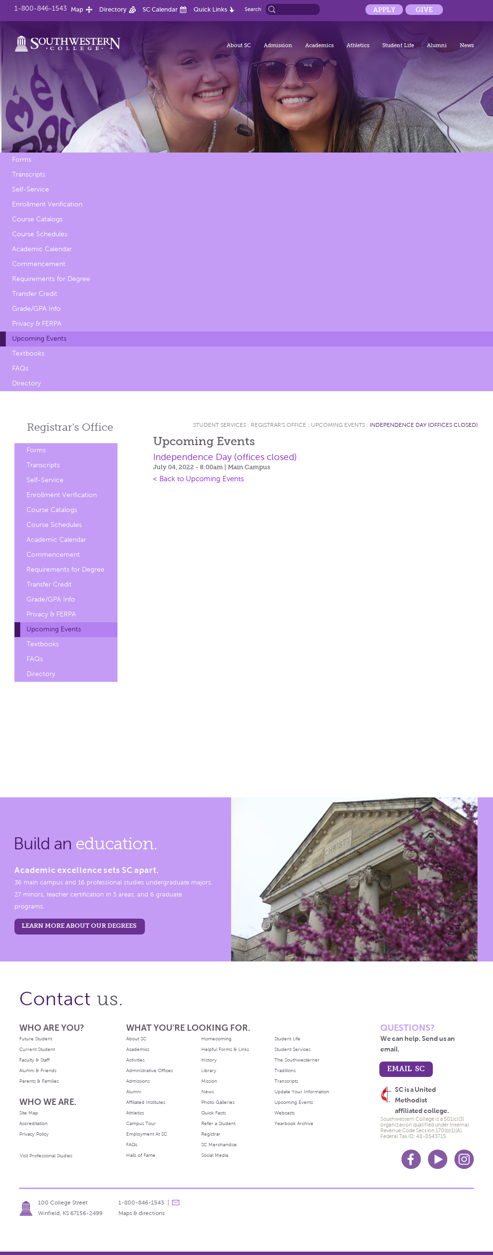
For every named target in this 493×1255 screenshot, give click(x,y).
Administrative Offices (149, 1070)
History (209, 1060)
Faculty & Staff (34, 1060)
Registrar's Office (278, 425)
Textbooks (28, 353)
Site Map (28, 1112)
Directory (113, 9)
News (467, 45)
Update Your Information (301, 1091)
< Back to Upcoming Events (198, 479)
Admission (278, 45)
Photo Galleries (217, 1102)
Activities (135, 1060)
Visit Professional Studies (46, 1155)
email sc (406, 1068)
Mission (209, 1081)
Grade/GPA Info (36, 308)
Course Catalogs (37, 219)
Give (424, 9)
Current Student (37, 1049)
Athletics (358, 45)
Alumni (437, 45)
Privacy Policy (34, 1134)
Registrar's (70, 427)
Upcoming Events (39, 338)
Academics (319, 45)
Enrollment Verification (47, 204)
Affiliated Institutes (145, 1102)
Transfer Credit (34, 293)
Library (208, 1070)
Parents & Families (39, 1081)
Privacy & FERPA (37, 323)
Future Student (35, 1038)
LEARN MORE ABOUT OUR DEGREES (79, 925)
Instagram (464, 1159)
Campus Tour (141, 1123)
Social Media (214, 1155)
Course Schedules (39, 234)
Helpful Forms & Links (225, 1049)
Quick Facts (213, 1112)
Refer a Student (218, 1123)
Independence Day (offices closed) (424, 425)
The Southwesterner (297, 1060)
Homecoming (216, 1038)
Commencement (38, 264)
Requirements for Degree (51, 278)
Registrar (211, 1134)
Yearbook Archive (293, 1123)
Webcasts (284, 1112)
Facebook (411, 1159)
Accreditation (33, 1123)
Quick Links (210, 9)
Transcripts (28, 174)
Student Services (219, 425)
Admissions (138, 1081)
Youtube (437, 1159)
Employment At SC (146, 1134)
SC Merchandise (219, 1144)
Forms (21, 159)
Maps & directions (141, 1213)
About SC (239, 45)
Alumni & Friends (37, 1070)
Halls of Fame (141, 1155)
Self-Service (30, 189)
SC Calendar (160, 9)
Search (253, 9)
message (176, 1202)
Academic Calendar (42, 249)
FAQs (20, 368)
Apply (384, 9)
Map (77, 9)
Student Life (398, 45)
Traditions (285, 1070)
